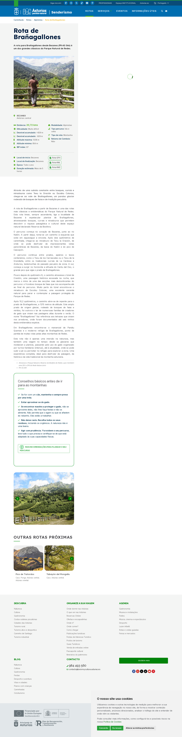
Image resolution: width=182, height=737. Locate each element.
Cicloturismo (19, 693)
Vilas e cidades (20, 682)
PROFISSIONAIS (105, 3)
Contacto (73, 659)
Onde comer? (72, 626)
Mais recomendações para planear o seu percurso (43, 448)
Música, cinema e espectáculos (132, 619)
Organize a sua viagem (80, 603)
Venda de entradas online (77, 648)
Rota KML (54, 162)
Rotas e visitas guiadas (129, 630)
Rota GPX (54, 158)
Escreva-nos (144, 661)
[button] (163, 3)
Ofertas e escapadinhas (77, 619)
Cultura (17, 612)
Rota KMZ (54, 167)
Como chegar (72, 630)
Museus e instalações (128, 612)
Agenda (124, 603)
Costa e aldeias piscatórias (25, 619)
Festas (17, 675)
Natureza (18, 609)
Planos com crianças (23, 686)
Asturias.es (144, 3)
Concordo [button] (103, 728)
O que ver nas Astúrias (76, 612)
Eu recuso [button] (116, 728)
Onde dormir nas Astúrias (77, 609)
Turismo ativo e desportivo (25, 630)
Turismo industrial (21, 637)
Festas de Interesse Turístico (79, 637)
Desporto (123, 623)
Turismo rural (19, 626)
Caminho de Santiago (23, 633)
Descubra (20, 603)
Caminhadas (19, 689)
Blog (17, 659)
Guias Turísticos (73, 644)
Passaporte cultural (75, 651)
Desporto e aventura (22, 679)
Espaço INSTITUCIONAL (126, 3)
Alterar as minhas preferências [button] (140, 728)
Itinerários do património (77, 655)
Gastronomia (19, 616)
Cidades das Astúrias (23, 623)
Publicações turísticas (76, 633)
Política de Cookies (112, 721)
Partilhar (67, 182)
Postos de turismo (74, 640)
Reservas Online (74, 616)
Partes (122, 616)
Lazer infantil (124, 626)
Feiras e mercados (127, 633)
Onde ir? (70, 623)
